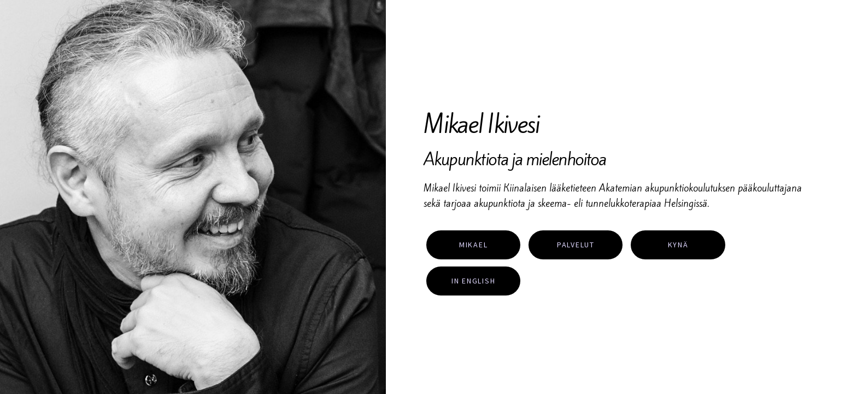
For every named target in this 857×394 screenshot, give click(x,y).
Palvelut (576, 245)
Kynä (678, 245)
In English (473, 281)
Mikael (473, 245)
